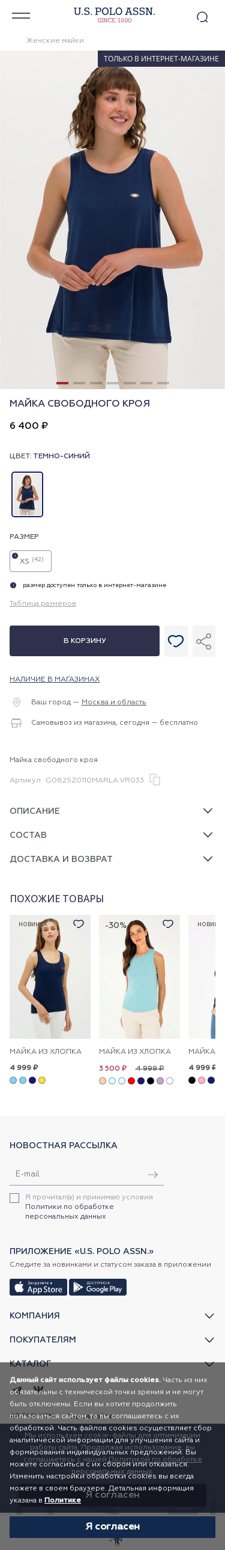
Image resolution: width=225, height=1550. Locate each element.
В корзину (85, 641)
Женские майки (55, 41)
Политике (62, 1500)
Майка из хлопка (46, 1052)
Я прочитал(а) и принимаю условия (89, 1207)
